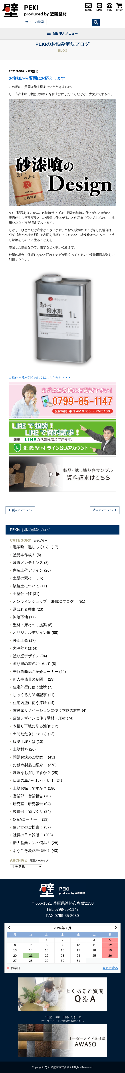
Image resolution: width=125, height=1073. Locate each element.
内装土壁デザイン (28, 570)
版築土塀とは (24, 742)
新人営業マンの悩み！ (32, 843)
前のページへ (22, 510)
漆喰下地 (20, 617)
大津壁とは (22, 648)
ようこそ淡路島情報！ (32, 851)
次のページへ (103, 510)
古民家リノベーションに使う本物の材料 (47, 710)
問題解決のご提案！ (30, 757)
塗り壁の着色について (32, 664)
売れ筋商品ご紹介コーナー (35, 672)
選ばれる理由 (24, 609)
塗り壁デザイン (26, 656)
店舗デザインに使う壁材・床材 (39, 718)
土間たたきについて (30, 734)
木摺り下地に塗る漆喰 (32, 726)
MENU (62, 33)
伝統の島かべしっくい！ (33, 780)
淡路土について (26, 586)
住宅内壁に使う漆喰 (30, 703)
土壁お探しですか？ (30, 788)
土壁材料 (20, 749)
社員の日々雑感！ (28, 835)
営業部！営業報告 (28, 796)
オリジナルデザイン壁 (32, 633)
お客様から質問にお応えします (37, 78)
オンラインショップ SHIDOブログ (45, 601)
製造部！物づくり (28, 811)
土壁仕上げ (22, 594)
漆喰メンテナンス (28, 563)
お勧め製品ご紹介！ (30, 765)
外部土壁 (20, 640)
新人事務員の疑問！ (30, 679)
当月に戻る (110, 968)
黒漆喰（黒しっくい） (32, 547)
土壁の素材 (24, 578)
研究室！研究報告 (28, 804)
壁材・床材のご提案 (30, 625)
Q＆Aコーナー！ (27, 819)
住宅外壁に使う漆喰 (30, 687)
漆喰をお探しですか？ (32, 773)
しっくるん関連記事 (30, 695)
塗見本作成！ (24, 555)
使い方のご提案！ (28, 827)
